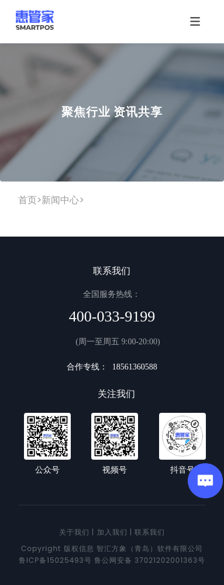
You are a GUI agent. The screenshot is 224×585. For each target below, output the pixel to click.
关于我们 (74, 532)
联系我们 (150, 532)
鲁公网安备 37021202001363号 (149, 560)
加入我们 (112, 532)
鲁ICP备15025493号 (55, 560)
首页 (27, 200)
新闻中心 (60, 200)
